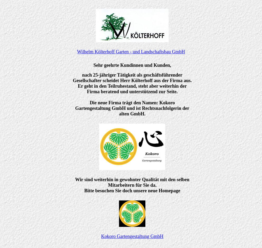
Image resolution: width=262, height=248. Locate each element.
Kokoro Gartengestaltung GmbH (132, 236)
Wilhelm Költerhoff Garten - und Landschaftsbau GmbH (131, 51)
